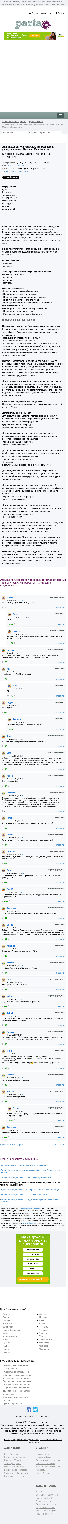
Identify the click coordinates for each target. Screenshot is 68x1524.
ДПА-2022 (40, 1492)
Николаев (7, 1352)
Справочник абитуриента (14, 121)
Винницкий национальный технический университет (26, 1177)
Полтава (43, 1317)
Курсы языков (42, 1454)
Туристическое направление (16, 1384)
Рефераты (40, 1470)
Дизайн (6, 1400)
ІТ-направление (10, 1368)
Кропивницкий (10, 1336)
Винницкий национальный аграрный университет (24, 1194)
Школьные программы (15, 1476)
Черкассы (44, 1343)
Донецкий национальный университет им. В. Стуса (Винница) (30, 1190)
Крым (5, 1339)
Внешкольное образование (17, 1470)
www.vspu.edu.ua (16, 165)
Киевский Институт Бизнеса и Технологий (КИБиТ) (25, 1165)
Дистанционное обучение (48, 1467)
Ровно (42, 1320)
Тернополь (44, 1327)
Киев (5, 1333)
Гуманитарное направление (16, 1372)
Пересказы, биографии (15, 1467)
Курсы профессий (44, 1457)
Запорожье (8, 1327)
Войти (60, 13)
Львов (6, 1349)
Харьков (43, 1333)
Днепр (6, 1317)
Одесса (42, 1314)
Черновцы (44, 1349)
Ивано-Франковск (11, 1330)
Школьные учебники (45, 1463)
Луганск (6, 1343)
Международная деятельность (17, 1378)
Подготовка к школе (45, 1507)
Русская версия (42, 1416)
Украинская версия (25, 1416)
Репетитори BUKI (44, 1498)
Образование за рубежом (48, 1460)
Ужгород (43, 1330)
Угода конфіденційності (39, 1422)
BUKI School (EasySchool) (47, 1495)
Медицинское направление (16, 1388)
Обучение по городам (46, 1504)
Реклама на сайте (44, 1514)
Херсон (42, 1336)
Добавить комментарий (11, 1144)
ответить (60, 608)
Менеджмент (9, 1394)
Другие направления (12, 1403)
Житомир (7, 1323)
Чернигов (43, 1346)
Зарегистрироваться (40, 13)
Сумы (42, 1323)
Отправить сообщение (17, 171)
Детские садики (43, 1501)
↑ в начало (59, 1144)
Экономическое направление (17, 1375)
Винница (7, 1314)
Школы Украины (43, 1473)
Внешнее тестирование (15, 1457)
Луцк (5, 1346)
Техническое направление (15, 1365)
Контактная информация (47, 1511)
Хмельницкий (45, 1339)
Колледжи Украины (13, 1460)
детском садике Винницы (31, 1208)
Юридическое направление (16, 1397)
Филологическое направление (17, 1391)
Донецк (6, 1320)
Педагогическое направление (17, 1381)
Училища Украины (12, 1463)
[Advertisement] (34, 74)
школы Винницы (29, 1223)
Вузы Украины (36, 121)
